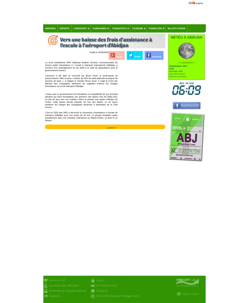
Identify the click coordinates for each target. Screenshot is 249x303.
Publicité (54, 296)
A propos (102, 290)
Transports (119, 28)
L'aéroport (80, 28)
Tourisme (137, 28)
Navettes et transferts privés (67, 290)
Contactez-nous (106, 285)
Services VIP (57, 280)
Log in (100, 280)
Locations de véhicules (64, 285)
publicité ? (111, 128)
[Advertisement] (141, 117)
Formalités (155, 28)
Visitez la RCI (190, 294)
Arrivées (50, 28)
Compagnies (99, 28)
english (199, 3)
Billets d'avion (176, 28)
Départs (64, 28)
